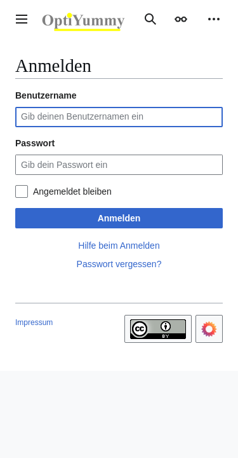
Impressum (34, 322)
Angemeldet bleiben (72, 191)
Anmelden (119, 218)
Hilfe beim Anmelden (118, 245)
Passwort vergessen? (119, 264)
